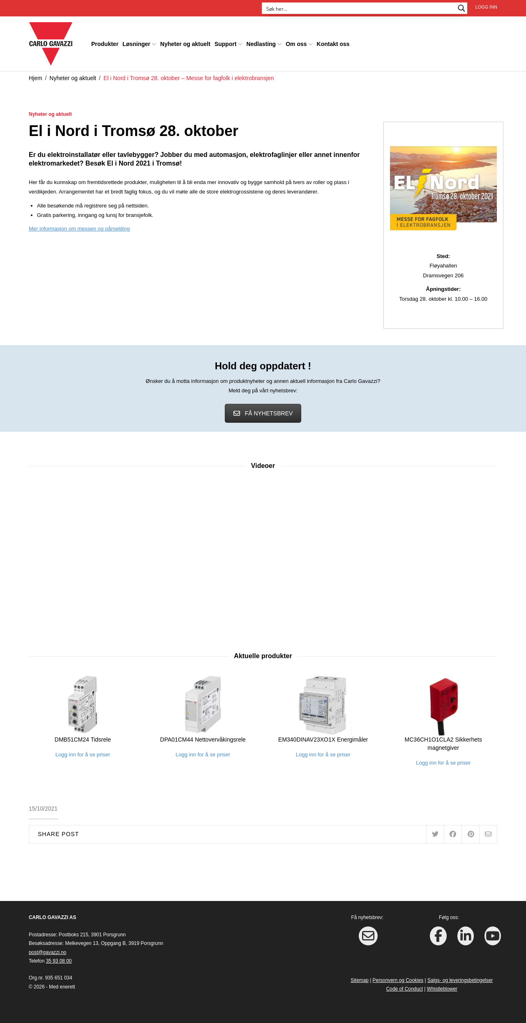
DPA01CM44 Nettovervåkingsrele (203, 738)
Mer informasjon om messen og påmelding (79, 227)
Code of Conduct (404, 988)
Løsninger (136, 42)
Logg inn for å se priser (82, 753)
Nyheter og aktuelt (185, 42)
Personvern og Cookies (398, 979)
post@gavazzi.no (47, 951)
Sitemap (360, 979)
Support (226, 42)
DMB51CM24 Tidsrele (83, 738)
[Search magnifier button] (461, 8)
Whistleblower (442, 988)
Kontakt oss (333, 42)
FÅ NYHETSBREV (263, 411)
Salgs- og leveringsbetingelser (460, 979)
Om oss (296, 42)
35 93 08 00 (59, 959)
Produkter (104, 42)
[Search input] (359, 8)
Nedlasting (261, 42)
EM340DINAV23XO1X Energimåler (323, 738)
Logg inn (486, 7)
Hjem (35, 76)
